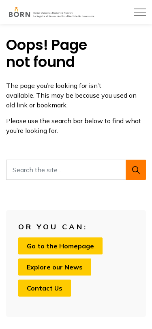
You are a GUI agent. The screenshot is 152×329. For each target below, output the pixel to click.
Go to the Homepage (60, 246)
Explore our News (55, 267)
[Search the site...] (76, 170)
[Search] (136, 170)
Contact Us (44, 288)
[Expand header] (140, 12)
